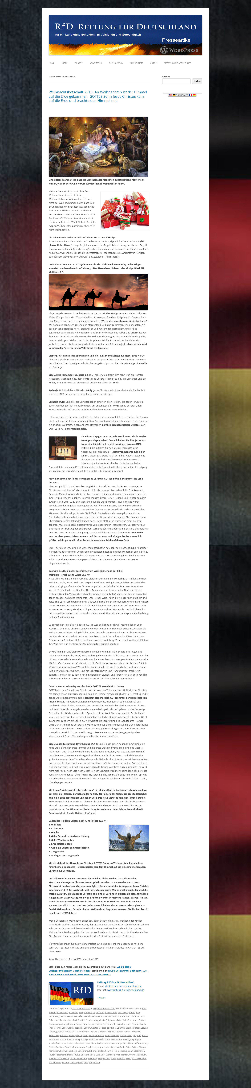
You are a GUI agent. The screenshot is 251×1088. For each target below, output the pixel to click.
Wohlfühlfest (55, 1062)
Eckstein (89, 1020)
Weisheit (121, 1058)
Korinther (93, 1039)
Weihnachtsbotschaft (59, 1058)
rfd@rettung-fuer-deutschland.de (123, 986)
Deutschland (66, 1020)
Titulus (77, 1054)
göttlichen (84, 1031)
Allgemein (97, 1008)
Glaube (52, 1031)
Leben (63, 1043)
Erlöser (142, 1020)
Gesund (144, 1027)
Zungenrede (94, 1062)
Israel (91, 1035)
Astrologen (123, 1012)
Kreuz (107, 1039)
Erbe (119, 1020)
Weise (113, 1058)
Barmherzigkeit (56, 1016)
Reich (128, 1047)
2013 (144, 1008)
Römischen (54, 1050)
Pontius (68, 1047)
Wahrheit (110, 1054)
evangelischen (68, 1023)
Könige (84, 1039)
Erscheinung (54, 1023)
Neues (131, 1043)
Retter (135, 1047)
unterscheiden (88, 1054)
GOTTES (74, 1031)
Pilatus (52, 1047)
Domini (81, 1020)
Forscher (126, 1023)
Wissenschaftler (139, 1058)
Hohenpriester (75, 1035)
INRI (85, 1035)
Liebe (87, 1043)
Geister (94, 1027)
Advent (52, 1012)
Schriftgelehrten (96, 1050)
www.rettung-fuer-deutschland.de (125, 989)
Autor (153, 63)
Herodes (119, 1031)
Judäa (123, 1035)
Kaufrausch (54, 1039)
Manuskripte (136, 63)
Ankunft (100, 1012)
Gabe (63, 1027)
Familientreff (109, 1023)
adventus (73, 1012)
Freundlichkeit (138, 1023)
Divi (75, 1020)
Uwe (98, 1054)
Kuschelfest (54, 1043)
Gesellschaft (109, 1008)
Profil (64, 63)
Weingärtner (104, 1058)
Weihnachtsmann (78, 1058)
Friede (52, 1027)
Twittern (101, 997)
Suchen (166, 76)
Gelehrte (121, 1027)
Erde (124, 1020)
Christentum (124, 1016)
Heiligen (102, 1031)
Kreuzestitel (116, 1039)
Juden (129, 1035)
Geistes (102, 1027)
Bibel (105, 1016)
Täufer (52, 1054)
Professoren (79, 1047)
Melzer (100, 1043)
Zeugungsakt (76, 1062)
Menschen (110, 1043)
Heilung (110, 1031)
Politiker (60, 1047)
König (77, 1039)
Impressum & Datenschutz (177, 63)
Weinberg (92, 1058)
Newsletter (96, 63)
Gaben (70, 1027)
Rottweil (64, 1050)
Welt (128, 1058)
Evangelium (81, 1023)
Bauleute (68, 1016)
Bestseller (78, 1016)
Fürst (58, 1027)
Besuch (87, 1016)
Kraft (101, 1039)
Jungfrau (137, 1035)
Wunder (65, 1062)
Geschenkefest (133, 1027)
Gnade (66, 1031)
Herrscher (135, 1031)
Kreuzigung (128, 1039)
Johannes (115, 1035)
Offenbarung (141, 1043)
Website (79, 63)
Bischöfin (112, 1016)
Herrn (127, 1031)
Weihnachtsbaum (137, 1054)
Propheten (91, 1047)
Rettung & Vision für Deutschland (115, 982)
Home (51, 63)
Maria (93, 1043)
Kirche (63, 1039)
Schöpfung (83, 1050)
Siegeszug (122, 1050)
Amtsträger (89, 1012)
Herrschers (54, 1035)
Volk (103, 1054)
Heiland (93, 1031)
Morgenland (121, 1043)
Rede (122, 1047)
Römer (142, 1047)
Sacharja (73, 1050)
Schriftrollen (111, 1050)
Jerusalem (99, 1035)
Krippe (138, 1039)
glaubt (59, 1031)
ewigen (91, 1023)
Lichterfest (79, 1043)
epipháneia (99, 1020)
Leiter (70, 1043)
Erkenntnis (133, 1020)
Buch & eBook (116, 63)
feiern (118, 1023)
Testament (61, 1054)
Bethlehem (96, 1016)
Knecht (70, 1039)
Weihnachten (122, 1054)
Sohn (130, 1050)
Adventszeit (62, 1012)
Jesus (107, 1035)
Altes (81, 1012)
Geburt (87, 1027)
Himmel (64, 1035)
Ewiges (98, 1023)
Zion (86, 1062)
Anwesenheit (111, 1012)
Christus (135, 1016)
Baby (138, 1012)
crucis (56, 1020)
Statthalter (139, 1050)
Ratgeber (114, 1047)
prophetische (103, 1047)
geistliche (111, 1027)
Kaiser (145, 1035)
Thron (70, 1054)
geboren (79, 1027)
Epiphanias (111, 1020)
